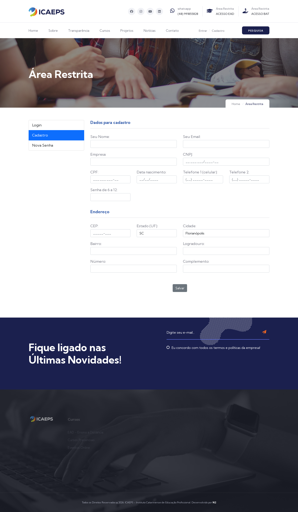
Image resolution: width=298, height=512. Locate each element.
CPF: (94, 172)
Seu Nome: (100, 136)
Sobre (53, 30)
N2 (214, 502)
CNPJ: (188, 154)
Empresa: (98, 154)
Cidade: (189, 226)
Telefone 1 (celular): (200, 172)
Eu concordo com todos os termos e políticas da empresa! (213, 340)
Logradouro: (194, 243)
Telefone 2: (239, 172)
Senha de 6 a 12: (104, 189)
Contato (172, 30)
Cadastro (218, 31)
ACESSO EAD (225, 14)
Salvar (179, 288)
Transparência (78, 30)
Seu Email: (192, 136)
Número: (98, 261)
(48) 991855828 (188, 14)
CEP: (94, 226)
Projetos (126, 30)
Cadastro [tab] (40, 135)
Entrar (203, 31)
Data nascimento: (151, 172)
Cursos (105, 30)
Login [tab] (37, 125)
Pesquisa (255, 30)
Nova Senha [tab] (42, 145)
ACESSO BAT (260, 14)
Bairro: (96, 243)
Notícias (150, 30)
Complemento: (196, 261)
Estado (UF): (147, 226)
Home (33, 30)
